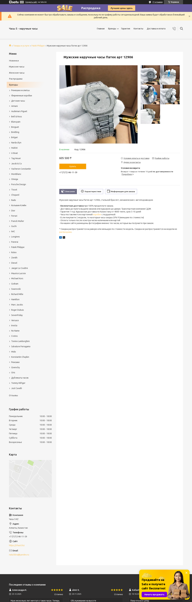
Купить (72, 166)
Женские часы (16, 72)
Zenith (14, 257)
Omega (14, 179)
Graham (14, 284)
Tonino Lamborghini (20, 341)
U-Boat (14, 153)
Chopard (15, 195)
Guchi (13, 226)
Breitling (15, 132)
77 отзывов (157, 2)
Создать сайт (31, 2)
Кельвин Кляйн (18, 205)
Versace (15, 320)
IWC (13, 231)
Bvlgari (14, 137)
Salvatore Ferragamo (20, 346)
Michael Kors (17, 278)
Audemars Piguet (19, 111)
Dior (13, 210)
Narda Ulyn (16, 142)
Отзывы (13, 395)
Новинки (14, 60)
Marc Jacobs (17, 304)
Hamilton (15, 299)
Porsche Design (18, 184)
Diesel (14, 263)
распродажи (65, 232)
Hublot (14, 148)
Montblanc (16, 174)
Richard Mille (17, 294)
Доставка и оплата (156, 28)
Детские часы (18, 101)
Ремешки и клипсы (20, 90)
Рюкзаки (15, 362)
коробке (97, 214)
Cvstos (14, 336)
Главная (101, 28)
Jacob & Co (16, 163)
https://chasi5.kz (17, 545)
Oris (13, 372)
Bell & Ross (16, 116)
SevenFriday (17, 315)
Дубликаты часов (19, 378)
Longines (15, 236)
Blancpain (15, 122)
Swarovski (16, 289)
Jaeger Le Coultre (19, 268)
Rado (13, 200)
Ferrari (14, 216)
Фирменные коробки (21, 95)
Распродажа (15, 78)
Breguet (15, 127)
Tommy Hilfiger (18, 383)
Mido (13, 352)
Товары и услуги (21, 45)
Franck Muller (17, 221)
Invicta (14, 325)
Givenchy (15, 367)
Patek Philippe (38, 45)
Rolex (13, 252)
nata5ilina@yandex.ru (19, 554)
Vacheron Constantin (21, 169)
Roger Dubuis (17, 310)
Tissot (14, 189)
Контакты (138, 28)
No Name (15, 331)
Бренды (112, 28)
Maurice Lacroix (18, 273)
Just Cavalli (16, 388)
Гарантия (125, 28)
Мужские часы (16, 66)
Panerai (14, 242)
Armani (14, 106)
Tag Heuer (16, 158)
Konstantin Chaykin (20, 357)
